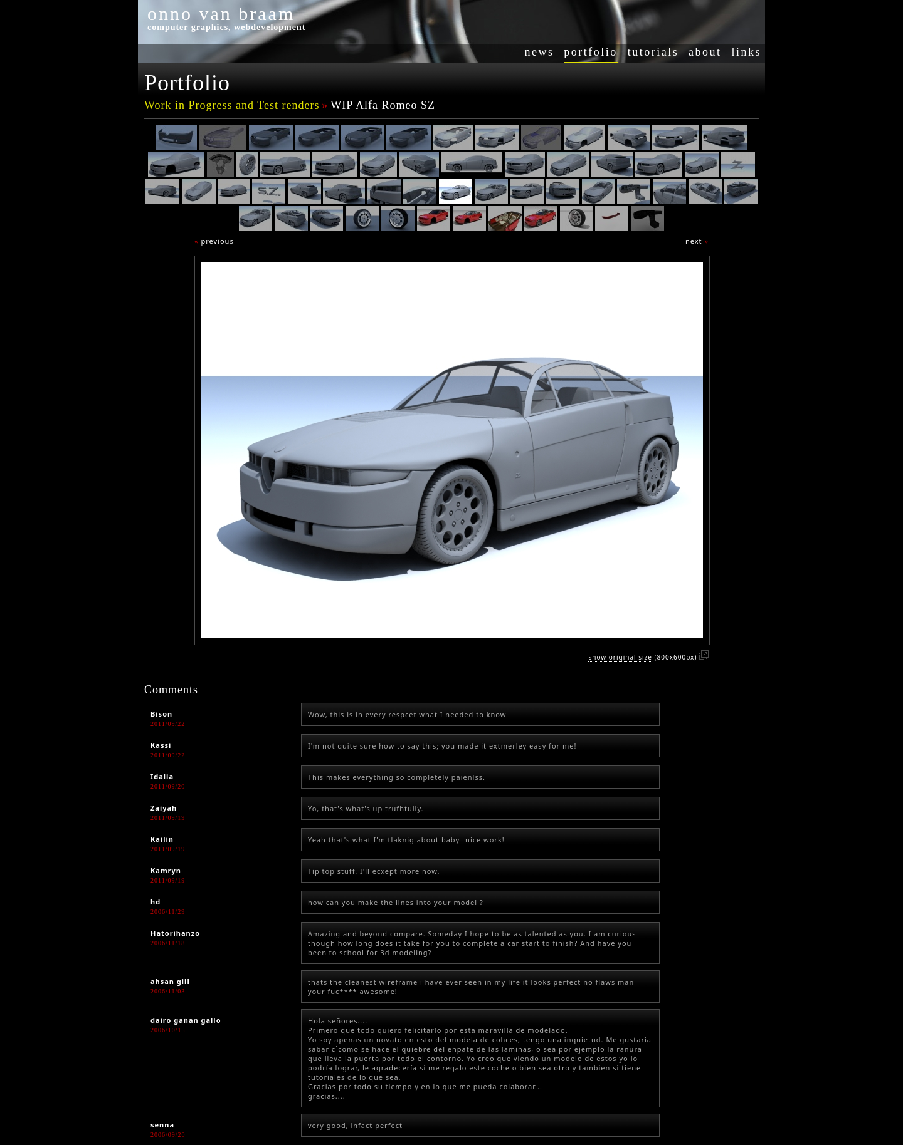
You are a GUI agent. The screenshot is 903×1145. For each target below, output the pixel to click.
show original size (620, 657)
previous (214, 241)
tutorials (653, 52)
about (705, 52)
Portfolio (187, 82)
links (746, 52)
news (539, 52)
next (697, 241)
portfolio (591, 52)
